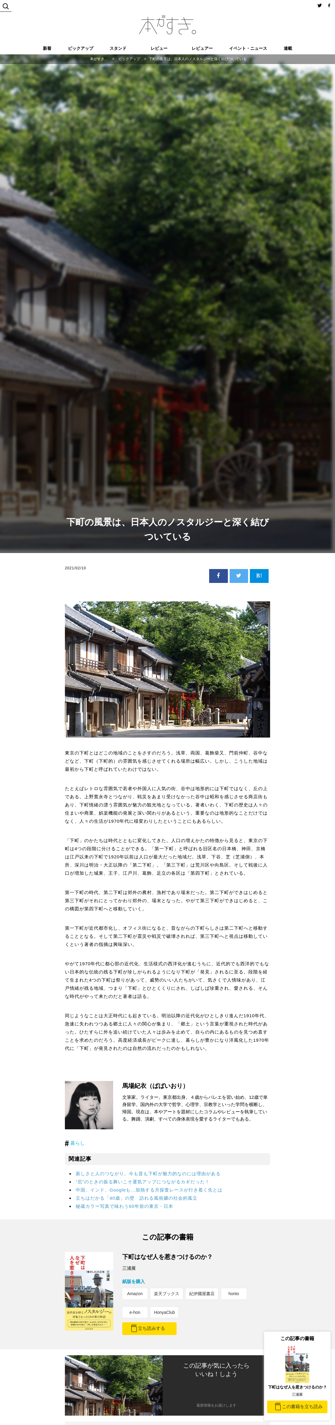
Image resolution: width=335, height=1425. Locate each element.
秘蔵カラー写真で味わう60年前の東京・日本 (124, 1206)
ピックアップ (80, 48)
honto (233, 1293)
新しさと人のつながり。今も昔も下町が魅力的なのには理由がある (148, 1173)
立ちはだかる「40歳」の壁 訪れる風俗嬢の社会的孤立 (136, 1198)
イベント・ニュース (248, 48)
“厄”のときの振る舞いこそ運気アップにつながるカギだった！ (143, 1181)
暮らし (77, 1143)
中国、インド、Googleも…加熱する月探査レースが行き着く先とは (149, 1189)
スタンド (118, 48)
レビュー (159, 48)
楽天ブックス (166, 1293)
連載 (288, 48)
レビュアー (202, 48)
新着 (47, 48)
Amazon (134, 1293)
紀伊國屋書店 (202, 1293)
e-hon (134, 1312)
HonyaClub (164, 1312)
